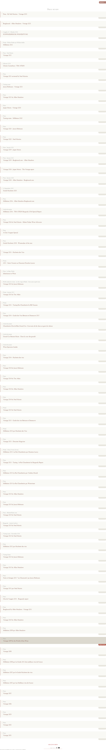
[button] (57, 748)
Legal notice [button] (52, 747)
